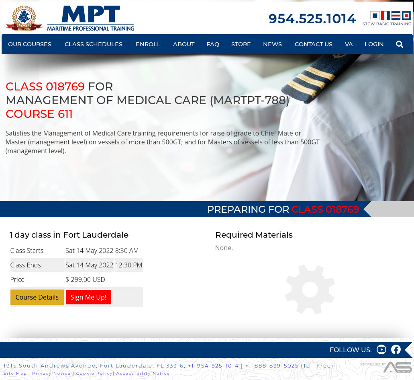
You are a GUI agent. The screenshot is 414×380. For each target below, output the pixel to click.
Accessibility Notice (143, 373)
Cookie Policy (94, 373)
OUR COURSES (29, 44)
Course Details (37, 297)
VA (349, 44)
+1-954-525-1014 (213, 366)
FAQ (212, 44)
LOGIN (374, 44)
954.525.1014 (312, 19)
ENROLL (148, 44)
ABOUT (183, 44)
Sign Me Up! (88, 297)
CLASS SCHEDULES (93, 44)
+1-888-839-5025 (272, 366)
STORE (241, 44)
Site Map (15, 373)
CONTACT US (313, 44)
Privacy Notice (51, 373)
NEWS (272, 44)
